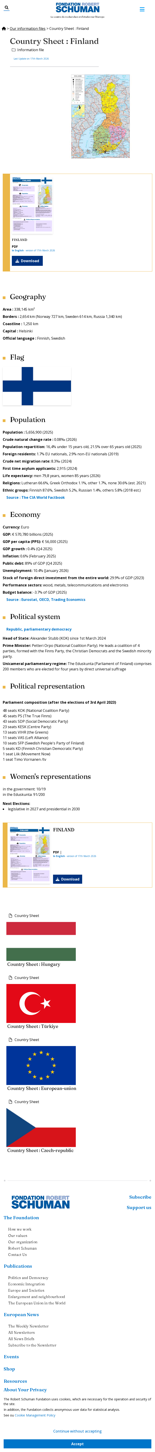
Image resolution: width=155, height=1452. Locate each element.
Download (27, 261)
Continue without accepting (77, 1431)
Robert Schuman (22, 1248)
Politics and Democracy (28, 1277)
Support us (139, 1207)
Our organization (22, 1242)
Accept (77, 1443)
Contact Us (17, 1254)
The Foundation (21, 1217)
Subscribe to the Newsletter (32, 1345)
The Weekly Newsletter (28, 1326)
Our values (17, 1235)
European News (21, 1314)
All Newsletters (21, 1332)
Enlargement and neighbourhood (36, 1296)
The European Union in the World (37, 1303)
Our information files (28, 28)
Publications (18, 1266)
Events (11, 1356)
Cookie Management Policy (35, 1415)
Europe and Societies (26, 1290)
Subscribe (140, 1197)
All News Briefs (21, 1339)
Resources (15, 1381)
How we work (19, 1229)
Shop (9, 1369)
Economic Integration (26, 1284)
